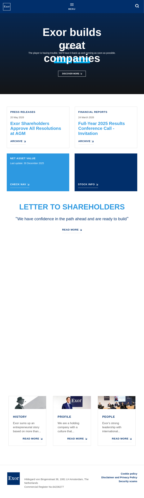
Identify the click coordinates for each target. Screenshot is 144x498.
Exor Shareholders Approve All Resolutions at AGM (35, 128)
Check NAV (18, 184)
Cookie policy (129, 473)
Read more (70, 229)
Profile (64, 416)
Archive (16, 141)
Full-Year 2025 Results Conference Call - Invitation (101, 128)
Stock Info (86, 184)
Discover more (70, 74)
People (108, 416)
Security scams (128, 481)
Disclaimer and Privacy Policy (119, 477)
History (20, 416)
